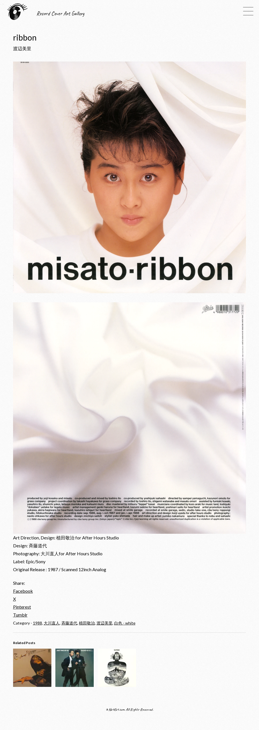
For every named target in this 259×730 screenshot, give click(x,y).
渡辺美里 (104, 623)
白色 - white (124, 623)
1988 (37, 623)
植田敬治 (87, 623)
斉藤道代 (69, 623)
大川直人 (52, 623)
